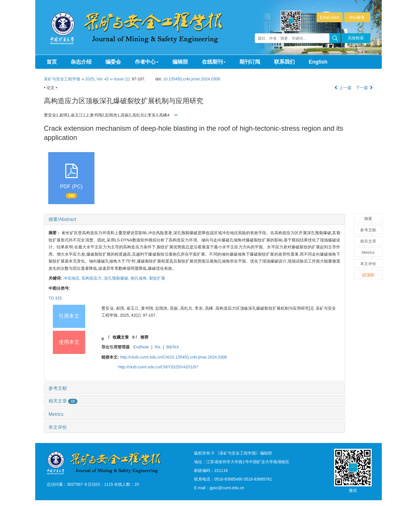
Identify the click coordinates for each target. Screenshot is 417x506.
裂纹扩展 (157, 278)
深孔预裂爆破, (117, 278)
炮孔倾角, (140, 278)
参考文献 (58, 388)
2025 (89, 79)
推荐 (144, 337)
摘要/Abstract (62, 219)
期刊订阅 (249, 62)
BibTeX (172, 347)
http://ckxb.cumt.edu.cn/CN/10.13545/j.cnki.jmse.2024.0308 (173, 357)
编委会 (113, 62)
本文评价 (58, 427)
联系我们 (284, 62)
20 (136, 484)
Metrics (56, 414)
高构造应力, (92, 278)
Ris (158, 347)
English (318, 62)
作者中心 (147, 62)
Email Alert (329, 17)
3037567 (75, 484)
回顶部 (368, 275)
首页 (51, 62)
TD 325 (55, 298)
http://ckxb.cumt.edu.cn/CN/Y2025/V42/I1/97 (158, 367)
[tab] (194, 219)
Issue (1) (121, 79)
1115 (108, 484)
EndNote (141, 347)
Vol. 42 (102, 79)
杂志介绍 (81, 62)
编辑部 (180, 62)
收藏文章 (121, 337)
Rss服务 (357, 17)
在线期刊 (214, 62)
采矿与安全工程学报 (62, 79)
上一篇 (342, 87)
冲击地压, (72, 278)
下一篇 (364, 87)
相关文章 (63, 400)
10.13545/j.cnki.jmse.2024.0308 (191, 79)
